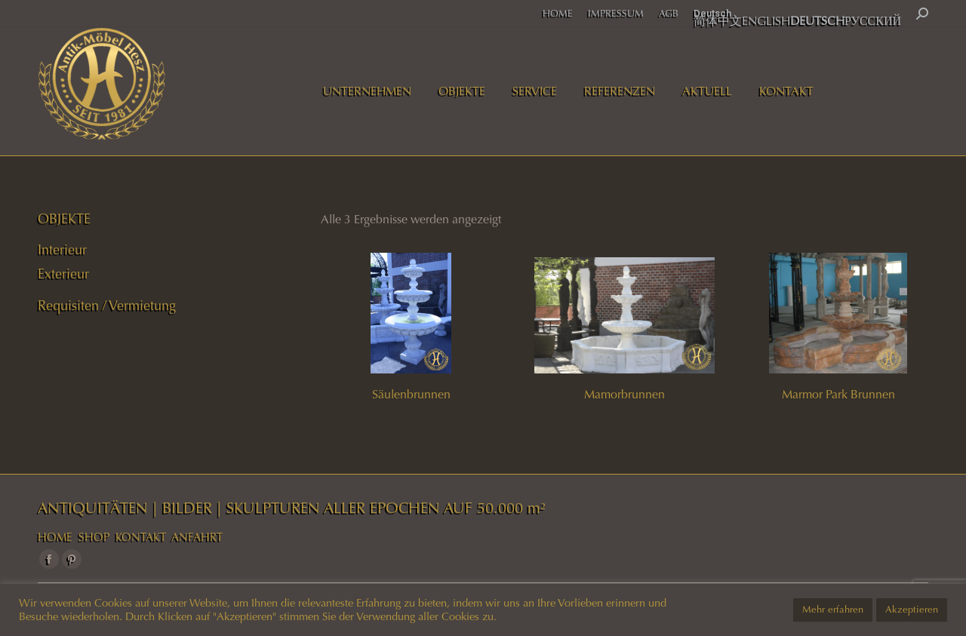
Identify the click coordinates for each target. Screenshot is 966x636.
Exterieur (63, 274)
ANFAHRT (197, 537)
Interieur (62, 249)
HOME (55, 537)
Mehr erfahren (832, 610)
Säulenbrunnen (411, 394)
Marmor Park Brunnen (838, 394)
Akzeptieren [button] (911, 610)
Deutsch (712, 13)
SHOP (93, 537)
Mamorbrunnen (624, 394)
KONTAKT (140, 537)
